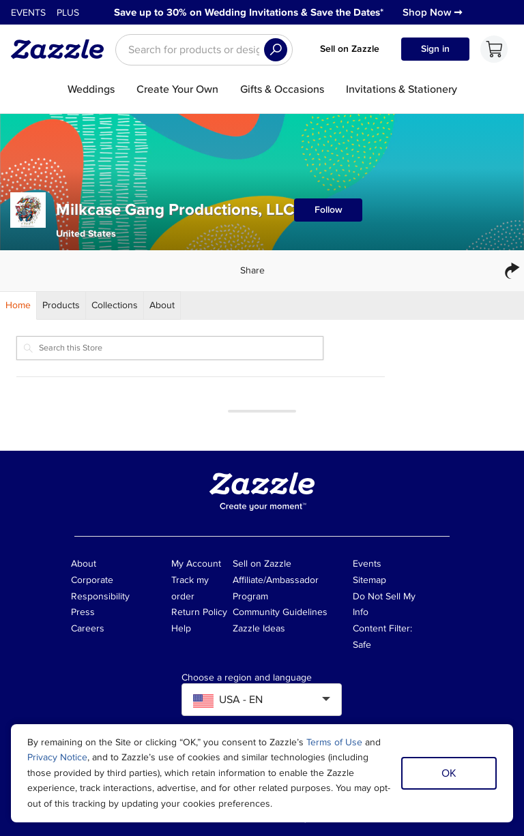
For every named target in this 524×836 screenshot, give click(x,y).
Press (83, 612)
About (83, 563)
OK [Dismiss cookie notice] (448, 773)
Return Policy (199, 612)
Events (28, 12)
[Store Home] (18, 305)
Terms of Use (334, 742)
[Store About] (162, 305)
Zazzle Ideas (259, 628)
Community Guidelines (280, 612)
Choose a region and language (246, 677)
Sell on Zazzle (349, 49)
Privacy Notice (57, 757)
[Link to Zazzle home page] (62, 49)
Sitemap (369, 580)
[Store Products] (61, 305)
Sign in (435, 49)
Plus (68, 12)
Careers (87, 628)
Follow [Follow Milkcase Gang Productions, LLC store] (329, 209)
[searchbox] (204, 49)
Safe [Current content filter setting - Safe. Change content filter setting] (362, 645)
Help (181, 628)
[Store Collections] (115, 305)
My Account (196, 563)
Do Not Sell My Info (384, 604)
